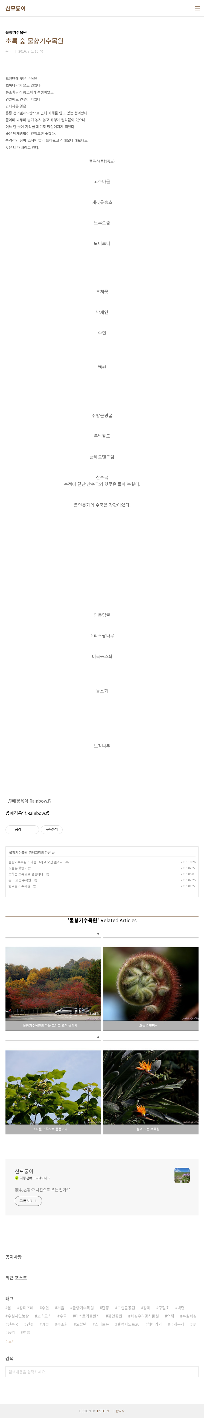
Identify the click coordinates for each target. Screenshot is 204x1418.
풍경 (11, 1332)
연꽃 (30, 1324)
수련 (45, 1307)
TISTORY (103, 1410)
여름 (26, 1332)
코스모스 (44, 1316)
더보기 (9, 1341)
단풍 (105, 1307)
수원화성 (189, 1316)
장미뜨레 (26, 1307)
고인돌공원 (126, 1307)
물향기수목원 (18, 852)
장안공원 (115, 1316)
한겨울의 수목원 (19, 886)
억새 (170, 1316)
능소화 (62, 1324)
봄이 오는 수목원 (20, 880)
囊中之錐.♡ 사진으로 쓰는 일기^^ (43, 1189)
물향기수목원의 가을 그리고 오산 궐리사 (36, 862)
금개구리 (177, 1324)
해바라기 (155, 1324)
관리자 (120, 1410)
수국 (63, 1316)
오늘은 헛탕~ (17, 868)
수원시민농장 (18, 1316)
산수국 (13, 1324)
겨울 (60, 1307)
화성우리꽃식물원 (144, 1316)
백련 (181, 1307)
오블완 (81, 1324)
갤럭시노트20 (128, 1324)
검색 (193, 1372)
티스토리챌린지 (87, 1316)
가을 (45, 1324)
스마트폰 (102, 1324)
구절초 (164, 1307)
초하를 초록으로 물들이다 (26, 874)
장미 (146, 1307)
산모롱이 (15, 8)
